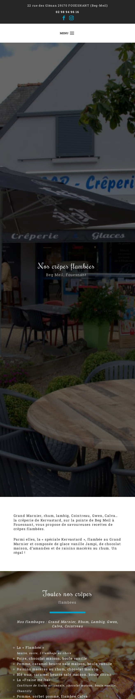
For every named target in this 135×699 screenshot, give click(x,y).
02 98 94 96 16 (67, 12)
